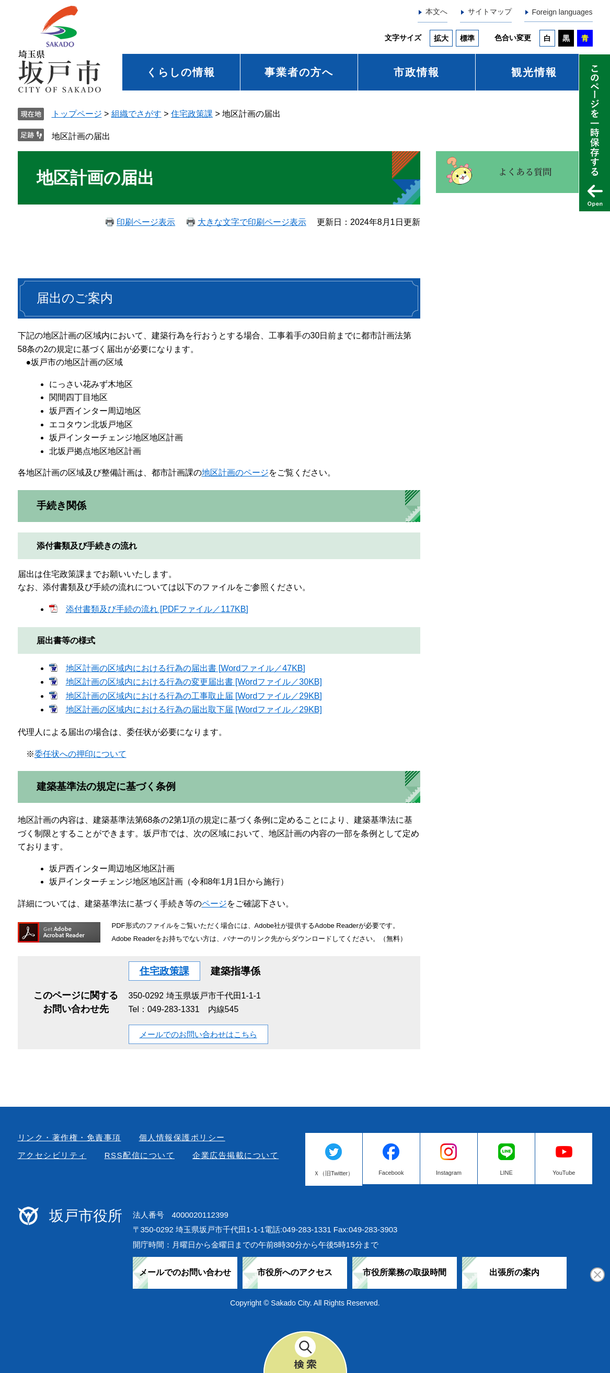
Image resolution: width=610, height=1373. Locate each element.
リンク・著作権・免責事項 (69, 1137)
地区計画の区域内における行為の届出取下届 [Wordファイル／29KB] (194, 709)
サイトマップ (490, 11)
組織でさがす (136, 113)
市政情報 (417, 72)
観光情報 (534, 72)
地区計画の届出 (81, 136)
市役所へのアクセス (294, 1272)
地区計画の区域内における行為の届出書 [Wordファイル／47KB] (185, 668)
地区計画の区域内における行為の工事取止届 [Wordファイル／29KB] (194, 695)
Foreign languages (562, 12)
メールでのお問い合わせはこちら (198, 1034)
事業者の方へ (298, 72)
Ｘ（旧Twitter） (333, 1173)
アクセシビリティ (52, 1155)
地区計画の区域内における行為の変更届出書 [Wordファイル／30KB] (194, 681)
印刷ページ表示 (146, 222)
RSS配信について (140, 1155)
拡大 (441, 38)
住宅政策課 (192, 113)
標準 (467, 38)
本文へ (436, 11)
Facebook (391, 1173)
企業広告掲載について (235, 1155)
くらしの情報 (180, 72)
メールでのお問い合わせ (185, 1272)
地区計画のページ (235, 472)
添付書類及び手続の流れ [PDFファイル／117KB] (157, 609)
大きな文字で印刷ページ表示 (252, 222)
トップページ (77, 113)
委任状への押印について (80, 754)
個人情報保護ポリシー (182, 1137)
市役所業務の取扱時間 (404, 1272)
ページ (214, 903)
